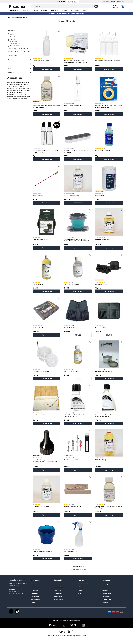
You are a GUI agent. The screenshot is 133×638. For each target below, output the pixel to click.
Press (79, 593)
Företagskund (35, 596)
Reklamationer (107, 596)
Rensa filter (27, 52)
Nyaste (12, 34)
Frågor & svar (120, 1)
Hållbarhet (81, 587)
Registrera (115, 7)
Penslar (13, 17)
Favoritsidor (34, 590)
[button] (14, 10)
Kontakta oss (105, 1)
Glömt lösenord (58, 593)
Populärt (12, 36)
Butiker (113, 1)
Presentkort (106, 602)
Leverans (105, 587)
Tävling (80, 590)
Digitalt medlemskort (59, 587)
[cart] (122, 6)
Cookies (33, 602)
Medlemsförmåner (59, 599)
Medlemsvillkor (58, 596)
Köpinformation (107, 599)
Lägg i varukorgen (47, 69)
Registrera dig (57, 590)
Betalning (105, 584)
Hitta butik (34, 587)
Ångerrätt (105, 590)
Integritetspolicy (35, 599)
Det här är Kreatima (83, 584)
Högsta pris (13, 41)
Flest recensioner (15, 45)
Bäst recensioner (15, 43)
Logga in (114, 5)
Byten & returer (107, 593)
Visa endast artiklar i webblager (20, 48)
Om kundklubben (58, 584)
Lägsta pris (13, 39)
